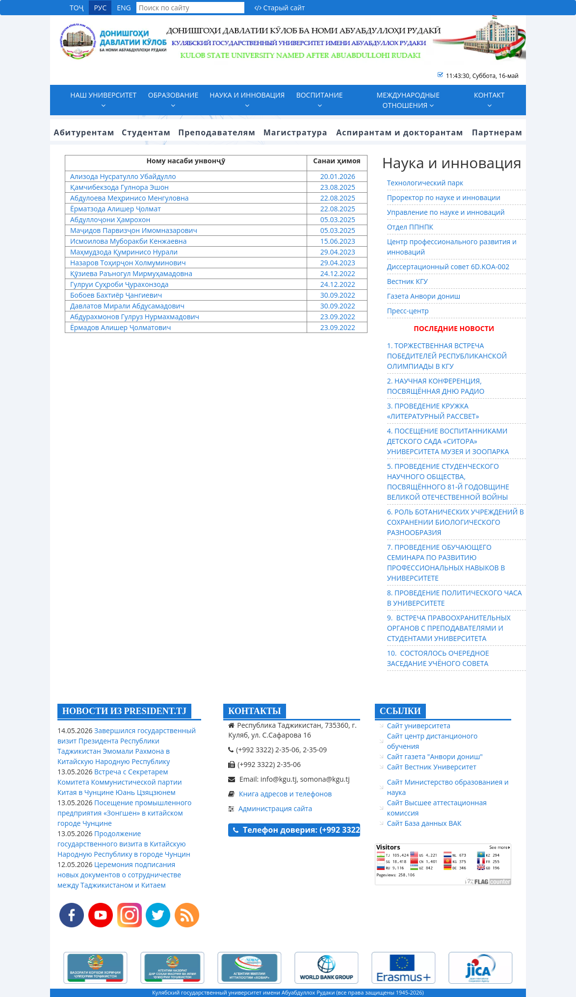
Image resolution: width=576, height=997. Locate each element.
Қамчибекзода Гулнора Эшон (119, 187)
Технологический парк (425, 182)
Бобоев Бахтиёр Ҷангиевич (116, 295)
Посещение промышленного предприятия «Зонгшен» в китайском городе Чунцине (124, 813)
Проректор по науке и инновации (443, 197)
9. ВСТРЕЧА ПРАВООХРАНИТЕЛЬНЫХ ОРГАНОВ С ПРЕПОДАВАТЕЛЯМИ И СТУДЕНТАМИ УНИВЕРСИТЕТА (449, 628)
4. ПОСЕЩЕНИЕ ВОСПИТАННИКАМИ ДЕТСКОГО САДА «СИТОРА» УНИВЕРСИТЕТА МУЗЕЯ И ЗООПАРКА (448, 441)
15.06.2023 (336, 241)
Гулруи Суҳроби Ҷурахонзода (119, 284)
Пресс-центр (408, 310)
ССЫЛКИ (400, 711)
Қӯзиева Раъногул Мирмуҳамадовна (131, 273)
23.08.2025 (336, 187)
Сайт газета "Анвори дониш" (435, 756)
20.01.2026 (336, 176)
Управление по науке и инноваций (446, 212)
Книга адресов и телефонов (285, 793)
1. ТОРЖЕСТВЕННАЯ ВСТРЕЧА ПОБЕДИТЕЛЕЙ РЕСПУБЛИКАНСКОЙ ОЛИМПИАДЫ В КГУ (447, 356)
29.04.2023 (336, 251)
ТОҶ (76, 7)
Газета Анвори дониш (424, 296)
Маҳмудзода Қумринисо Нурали (124, 251)
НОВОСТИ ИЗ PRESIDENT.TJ (124, 711)
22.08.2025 (336, 198)
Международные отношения (408, 100)
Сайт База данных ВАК (424, 823)
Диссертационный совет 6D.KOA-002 (448, 266)
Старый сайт (279, 7)
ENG (124, 7)
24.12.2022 (336, 273)
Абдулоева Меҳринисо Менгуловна (129, 198)
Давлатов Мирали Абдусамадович (127, 305)
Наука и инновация (247, 99)
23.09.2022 (336, 316)
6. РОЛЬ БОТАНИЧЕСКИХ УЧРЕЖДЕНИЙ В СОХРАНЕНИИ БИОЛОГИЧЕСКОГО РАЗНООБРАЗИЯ (455, 522)
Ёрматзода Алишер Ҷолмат (115, 208)
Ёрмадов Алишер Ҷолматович (120, 327)
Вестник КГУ (407, 281)
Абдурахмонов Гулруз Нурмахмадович (134, 316)
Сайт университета (418, 725)
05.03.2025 (336, 219)
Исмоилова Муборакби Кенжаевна (128, 241)
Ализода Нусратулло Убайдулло (123, 176)
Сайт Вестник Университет (431, 766)
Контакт (489, 99)
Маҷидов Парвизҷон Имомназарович (133, 230)
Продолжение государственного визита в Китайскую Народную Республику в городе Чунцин (123, 844)
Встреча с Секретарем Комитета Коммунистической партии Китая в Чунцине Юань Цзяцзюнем (119, 782)
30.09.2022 (336, 295)
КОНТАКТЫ (254, 711)
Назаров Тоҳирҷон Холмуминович (128, 262)
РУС (100, 7)
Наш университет (103, 99)
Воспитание (319, 99)
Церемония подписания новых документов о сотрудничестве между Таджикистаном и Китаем (119, 875)
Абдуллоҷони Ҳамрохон (110, 219)
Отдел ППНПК (410, 226)
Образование (173, 99)
